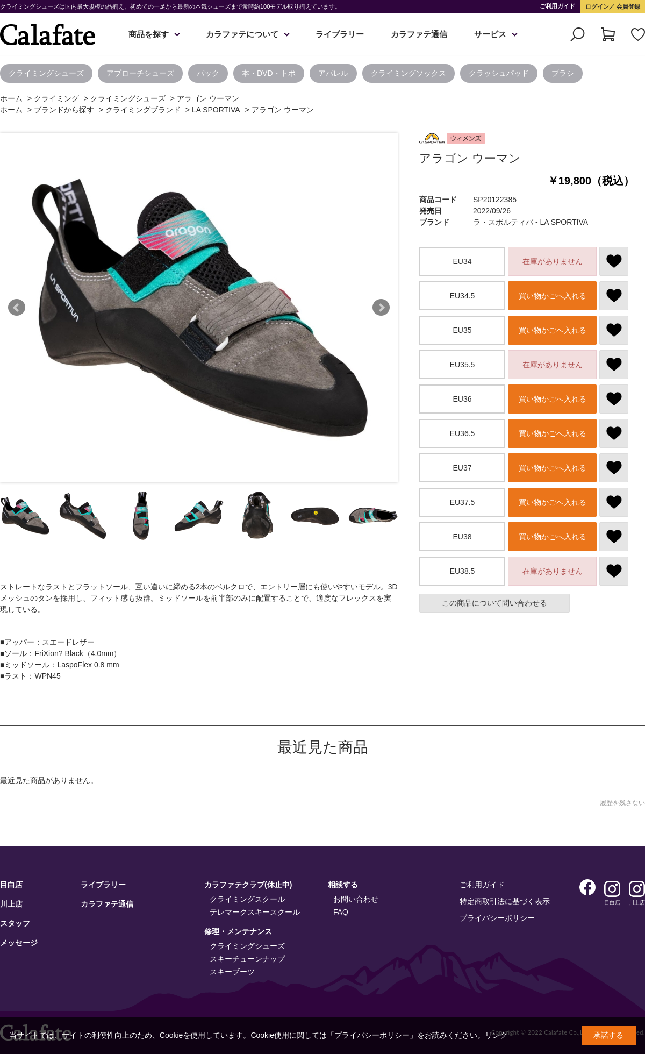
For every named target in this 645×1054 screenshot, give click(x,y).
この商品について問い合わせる (494, 603)
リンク (496, 1035)
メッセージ (19, 942)
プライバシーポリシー (497, 918)
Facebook (587, 887)
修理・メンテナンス (238, 931)
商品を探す (148, 34)
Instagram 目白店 (612, 889)
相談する (343, 884)
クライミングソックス (408, 73)
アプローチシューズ (140, 73)
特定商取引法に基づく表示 (505, 901)
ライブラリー (340, 34)
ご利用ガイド (557, 6)
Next (381, 307)
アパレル (333, 73)
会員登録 (627, 6)
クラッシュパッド (499, 73)
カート (608, 34)
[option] (49, 73)
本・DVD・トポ (269, 73)
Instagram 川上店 (637, 889)
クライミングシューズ (46, 73)
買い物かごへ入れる (552, 295)
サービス (490, 34)
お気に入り (638, 34)
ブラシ (562, 73)
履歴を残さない (622, 803)
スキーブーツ (232, 971)
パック (208, 73)
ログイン (597, 6)
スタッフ (15, 923)
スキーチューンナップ (247, 959)
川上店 (11, 904)
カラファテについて (242, 34)
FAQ (340, 912)
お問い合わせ (355, 899)
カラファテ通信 (419, 34)
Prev (16, 307)
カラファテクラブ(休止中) (248, 884)
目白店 (11, 884)
